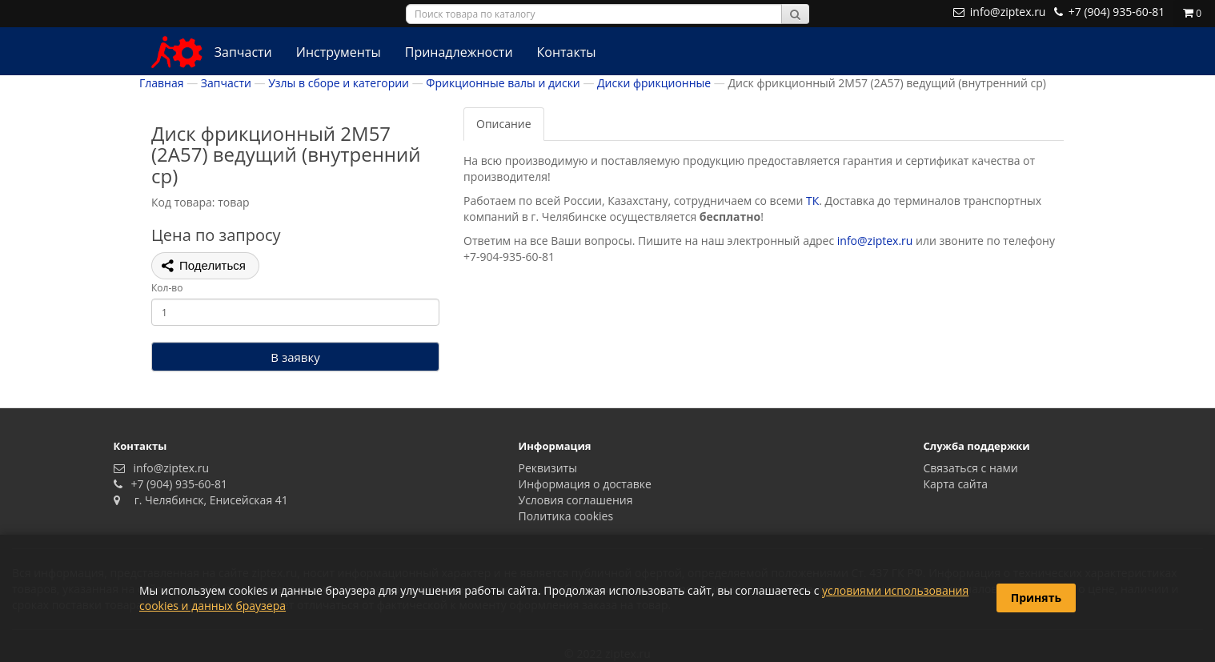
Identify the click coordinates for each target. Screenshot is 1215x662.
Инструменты (338, 52)
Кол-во (166, 288)
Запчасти (243, 52)
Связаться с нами (971, 467)
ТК (812, 200)
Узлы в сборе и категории (338, 82)
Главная (161, 82)
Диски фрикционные (654, 82)
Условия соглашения (576, 500)
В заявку (295, 357)
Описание (503, 123)
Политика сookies (566, 516)
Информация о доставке (585, 483)
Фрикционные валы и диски (502, 82)
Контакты (566, 52)
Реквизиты (548, 467)
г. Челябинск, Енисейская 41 (205, 500)
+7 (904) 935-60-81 (176, 483)
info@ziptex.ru (875, 240)
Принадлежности (459, 52)
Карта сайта (956, 483)
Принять (1036, 597)
